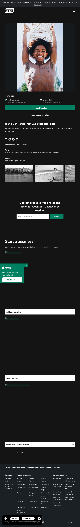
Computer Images (44, 488)
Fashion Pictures (31, 479)
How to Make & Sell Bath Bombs (70, 479)
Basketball (55, 152)
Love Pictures (33, 502)
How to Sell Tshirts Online (57, 504)
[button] (5, 518)
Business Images (19, 479)
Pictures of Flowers (44, 503)
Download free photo (40, 107)
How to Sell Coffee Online (69, 493)
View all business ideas (17, 452)
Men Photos (20, 502)
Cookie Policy (35, 522)
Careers (8, 467)
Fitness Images (33, 507)
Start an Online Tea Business (57, 485)
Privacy (49, 467)
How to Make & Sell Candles (69, 498)
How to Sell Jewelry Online (57, 498)
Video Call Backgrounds (21, 511)
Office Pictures (21, 487)
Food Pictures (45, 484)
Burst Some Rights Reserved (15, 160)
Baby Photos (44, 507)
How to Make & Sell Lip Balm (57, 493)
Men (12, 152)
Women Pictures (43, 497)
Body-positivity (45, 152)
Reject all (14, 518)
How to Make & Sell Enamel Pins (69, 486)
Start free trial (12, 279)
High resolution (13, 100)
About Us (57, 467)
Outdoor (29, 152)
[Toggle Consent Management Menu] (5, 518)
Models (23, 152)
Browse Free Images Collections (9, 486)
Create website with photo (40, 114)
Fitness (7, 152)
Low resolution (48, 100)
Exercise (36, 152)
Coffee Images (21, 484)
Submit (56, 216)
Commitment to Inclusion (36, 467)
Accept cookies (28, 518)
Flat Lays (19, 493)
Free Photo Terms (18, 467)
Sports (17, 152)
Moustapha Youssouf (19, 144)
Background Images (32, 494)
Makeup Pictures (43, 479)
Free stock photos (8, 479)
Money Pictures (34, 487)
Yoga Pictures (21, 507)
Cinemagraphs (45, 493)
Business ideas (57, 478)
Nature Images (33, 484)
